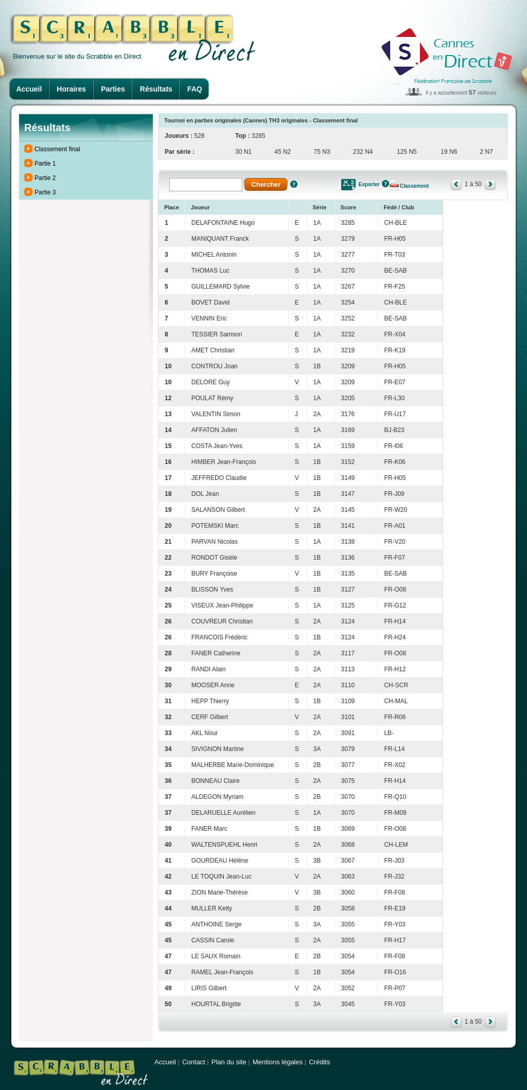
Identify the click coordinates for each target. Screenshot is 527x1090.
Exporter (369, 184)
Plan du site (229, 1062)
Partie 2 (45, 178)
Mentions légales (278, 1062)
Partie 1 (45, 163)
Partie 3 (45, 192)
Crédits (319, 1062)
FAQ (194, 89)
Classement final (57, 149)
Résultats (156, 89)
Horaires (71, 89)
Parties (113, 89)
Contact (193, 1062)
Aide (294, 184)
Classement (414, 186)
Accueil (29, 89)
